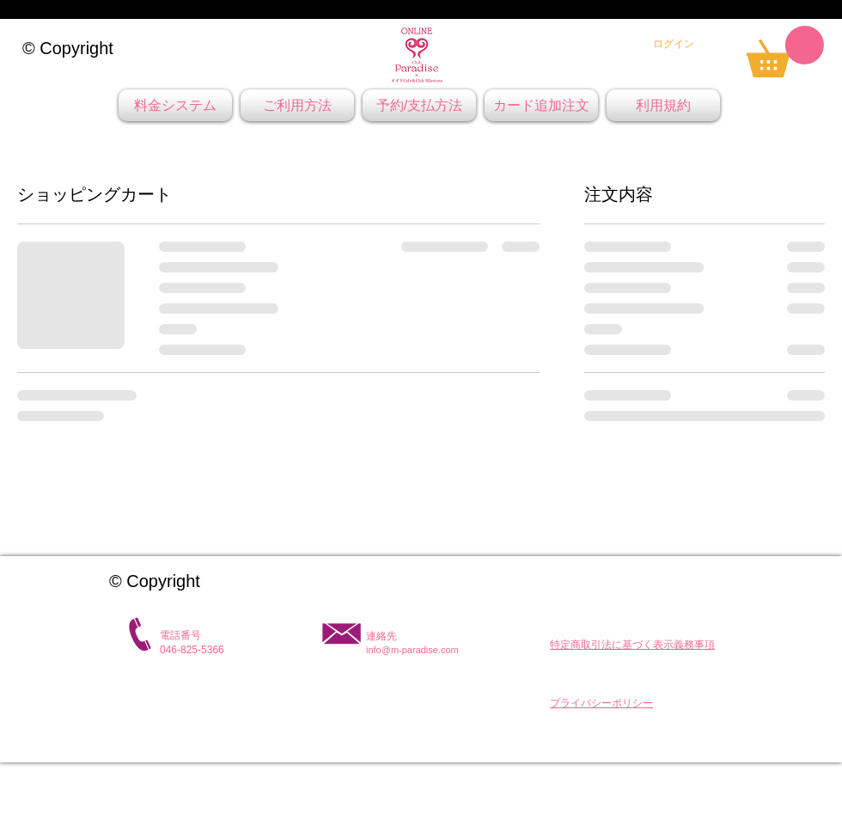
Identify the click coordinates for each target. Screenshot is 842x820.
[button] (632, 645)
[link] (785, 51)
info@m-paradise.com (412, 650)
